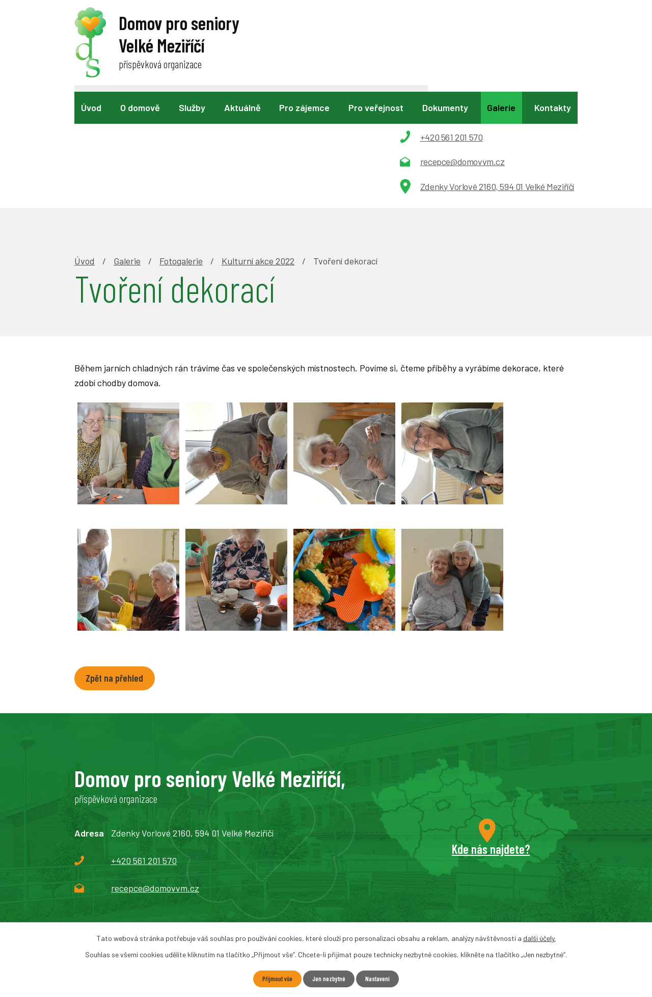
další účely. (539, 937)
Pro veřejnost (375, 107)
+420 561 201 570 (144, 745)
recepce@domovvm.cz (155, 773)
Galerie (501, 107)
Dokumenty (445, 107)
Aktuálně (242, 107)
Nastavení (382, 978)
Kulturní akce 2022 (258, 143)
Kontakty (552, 107)
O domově (140, 107)
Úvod (91, 107)
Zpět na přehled (119, 562)
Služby (192, 107)
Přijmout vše (273, 978)
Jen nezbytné (329, 978)
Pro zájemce (304, 107)
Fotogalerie (181, 143)
